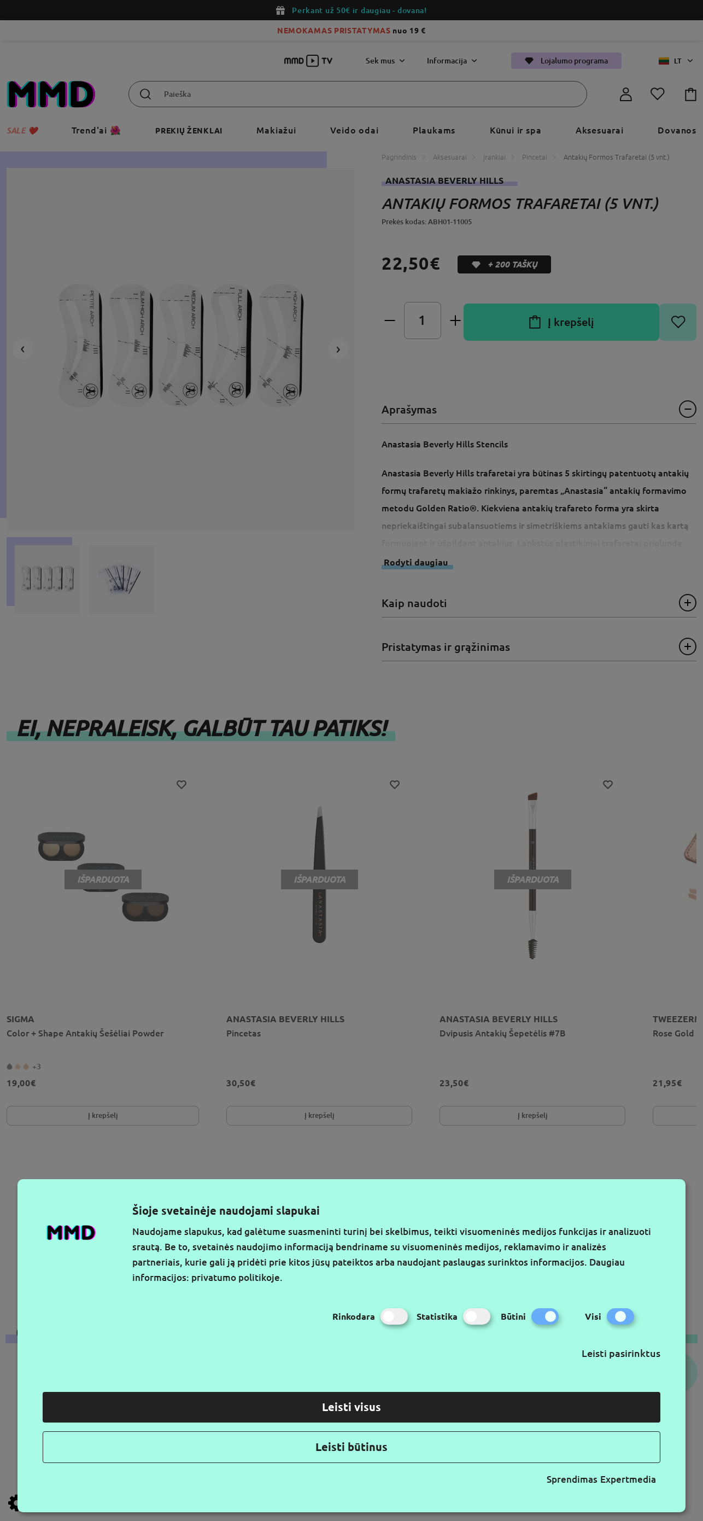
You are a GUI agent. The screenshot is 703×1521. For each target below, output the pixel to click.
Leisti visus (351, 1407)
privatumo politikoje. (237, 1277)
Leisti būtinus (351, 1447)
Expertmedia (628, 1479)
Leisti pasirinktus (621, 1353)
